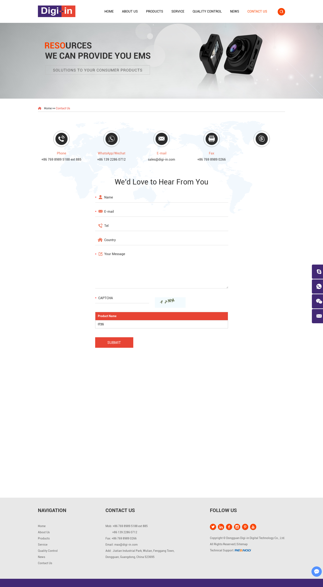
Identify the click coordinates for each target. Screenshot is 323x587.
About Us (130, 11)
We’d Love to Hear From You (161, 182)
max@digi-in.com (126, 544)
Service (177, 11)
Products (154, 11)
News (234, 11)
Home (109, 11)
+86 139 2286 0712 (111, 159)
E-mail (161, 153)
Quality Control (207, 11)
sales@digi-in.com (161, 159)
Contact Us (257, 11)
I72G (101, 324)
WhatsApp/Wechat (111, 153)
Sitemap (242, 544)
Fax (211, 153)
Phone (61, 153)
